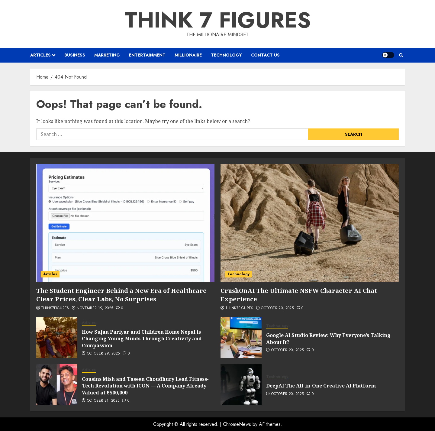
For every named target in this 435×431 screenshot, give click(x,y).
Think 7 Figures (217, 20)
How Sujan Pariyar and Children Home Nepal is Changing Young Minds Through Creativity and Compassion (142, 339)
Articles (40, 55)
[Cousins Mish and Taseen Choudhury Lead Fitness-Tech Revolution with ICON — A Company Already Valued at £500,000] (56, 384)
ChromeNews (237, 424)
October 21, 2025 (103, 400)
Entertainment (147, 55)
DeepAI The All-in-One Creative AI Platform (321, 385)
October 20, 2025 (277, 308)
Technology (226, 55)
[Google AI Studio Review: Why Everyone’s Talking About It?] (241, 337)
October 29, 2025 (103, 353)
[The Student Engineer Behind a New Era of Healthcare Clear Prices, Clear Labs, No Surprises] (125, 223)
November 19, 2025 (95, 308)
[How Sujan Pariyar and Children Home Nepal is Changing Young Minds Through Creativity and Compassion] (56, 337)
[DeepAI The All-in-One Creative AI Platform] (241, 384)
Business (74, 55)
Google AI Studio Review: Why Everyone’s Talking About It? (328, 338)
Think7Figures (55, 308)
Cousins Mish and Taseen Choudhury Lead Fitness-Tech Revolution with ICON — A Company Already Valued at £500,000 (145, 386)
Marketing (107, 55)
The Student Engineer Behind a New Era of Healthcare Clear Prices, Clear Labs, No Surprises (122, 295)
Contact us (265, 55)
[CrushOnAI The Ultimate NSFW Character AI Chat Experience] (310, 223)
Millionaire (188, 55)
